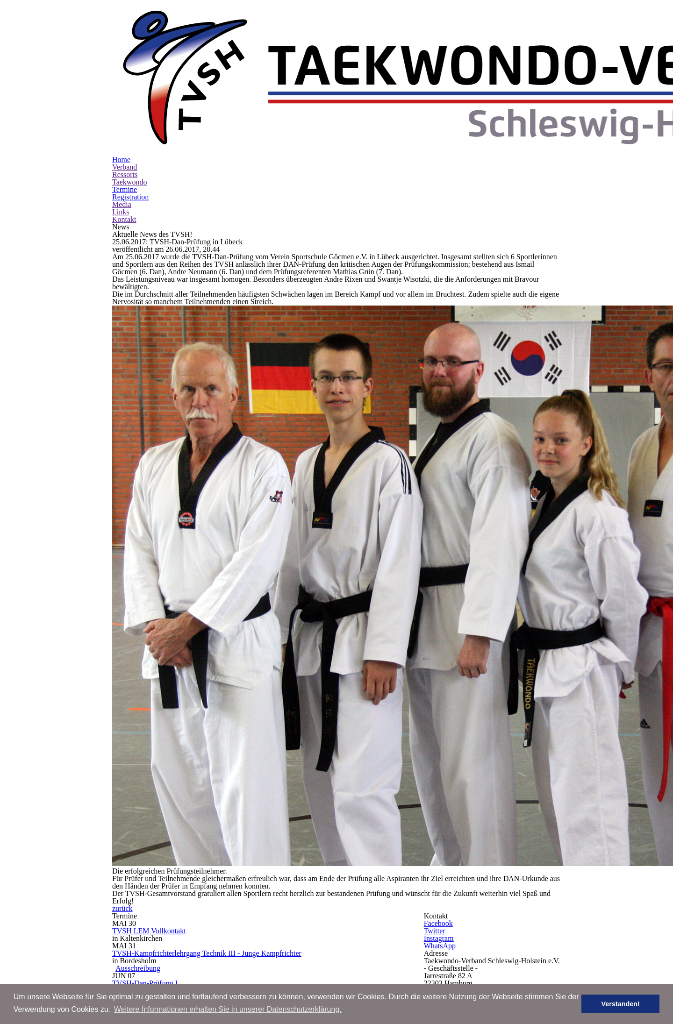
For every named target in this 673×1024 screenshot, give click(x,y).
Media (121, 134)
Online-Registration (198, 770)
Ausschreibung (195, 716)
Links (119, 141)
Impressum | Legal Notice (337, 947)
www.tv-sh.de (496, 813)
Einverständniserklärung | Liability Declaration (241, 843)
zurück (344, 648)
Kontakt (124, 149)
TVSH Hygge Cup (193, 799)
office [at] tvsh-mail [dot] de (517, 785)
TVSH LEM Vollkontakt (204, 664)
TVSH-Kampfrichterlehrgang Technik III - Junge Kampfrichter (276, 699)
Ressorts (125, 104)
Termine (125, 119)
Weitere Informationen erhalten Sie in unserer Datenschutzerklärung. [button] (228, 1009)
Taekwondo (130, 111)
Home (121, 89)
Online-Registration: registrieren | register (231, 834)
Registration (130, 126)
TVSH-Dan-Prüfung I (199, 744)
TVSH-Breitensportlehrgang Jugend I (231, 872)
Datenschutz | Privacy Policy (336, 955)
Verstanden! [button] (627, 1004)
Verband (125, 96)
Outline (184, 825)
